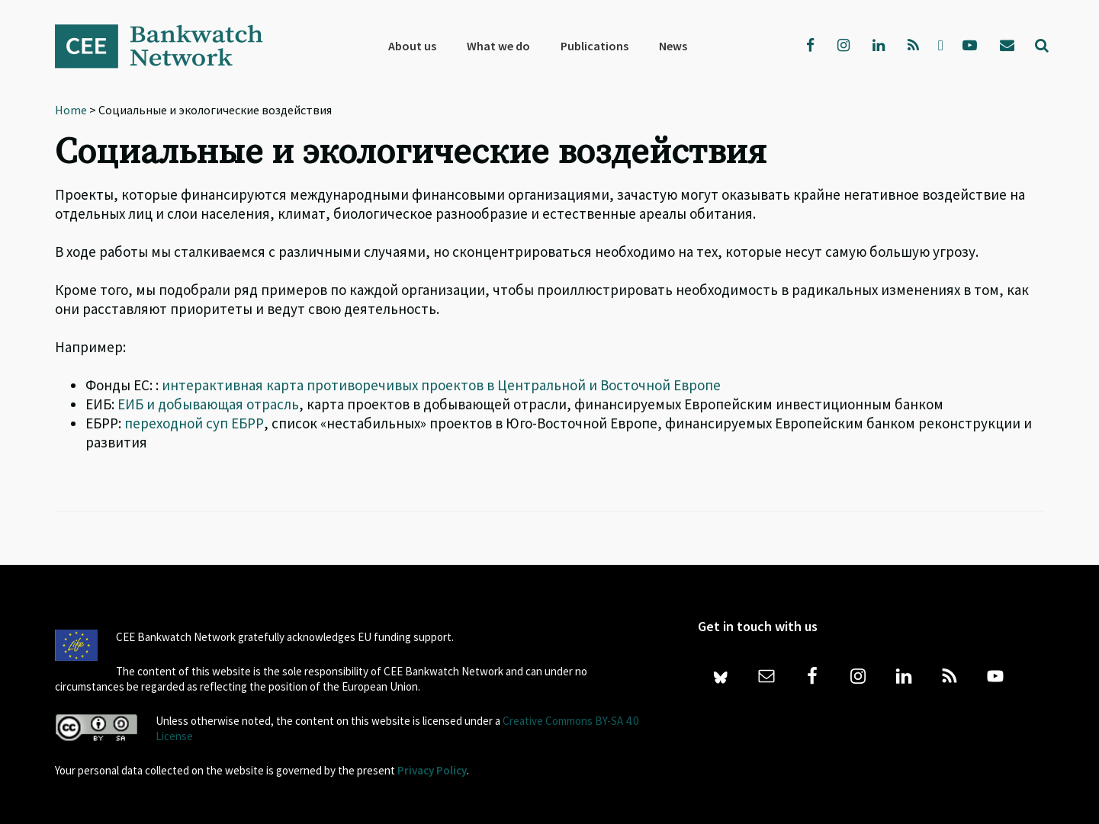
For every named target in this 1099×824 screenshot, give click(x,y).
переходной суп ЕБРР (194, 423)
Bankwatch (169, 45)
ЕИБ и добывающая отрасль (208, 404)
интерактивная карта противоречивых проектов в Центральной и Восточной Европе (441, 385)
